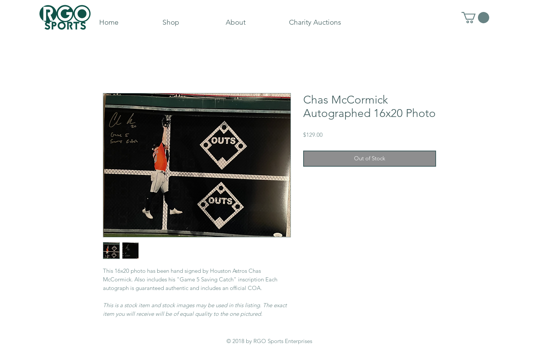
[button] (475, 17)
